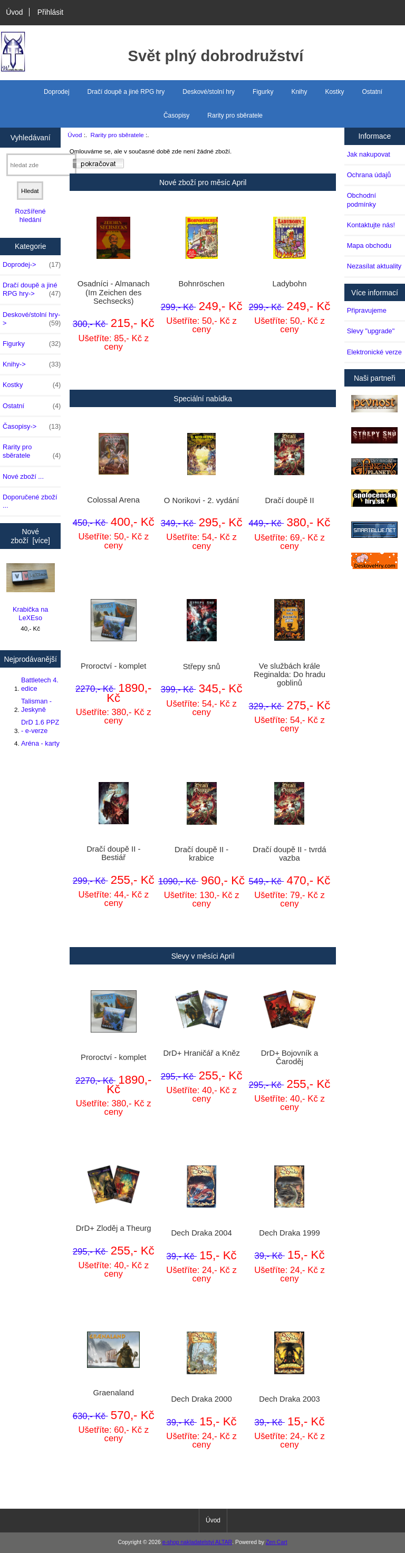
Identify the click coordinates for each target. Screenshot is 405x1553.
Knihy (299, 91)
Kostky (334, 91)
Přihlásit (50, 12)
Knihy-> (32, 364)
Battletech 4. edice (40, 684)
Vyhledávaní (31, 137)
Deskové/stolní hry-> (32, 319)
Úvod (14, 12)
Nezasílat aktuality (374, 266)
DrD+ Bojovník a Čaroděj (289, 1057)
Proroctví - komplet (113, 666)
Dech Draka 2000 (201, 1399)
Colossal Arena (113, 500)
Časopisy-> (32, 426)
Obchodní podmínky (361, 199)
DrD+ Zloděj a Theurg (113, 1228)
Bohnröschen (201, 283)
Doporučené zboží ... (30, 501)
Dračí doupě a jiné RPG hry (126, 91)
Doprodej (57, 91)
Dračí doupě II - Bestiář (113, 853)
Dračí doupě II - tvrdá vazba (289, 853)
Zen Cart (276, 1542)
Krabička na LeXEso (30, 592)
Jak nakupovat (368, 154)
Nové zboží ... (23, 476)
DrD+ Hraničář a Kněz (201, 1053)
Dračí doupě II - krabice (201, 853)
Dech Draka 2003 (289, 1399)
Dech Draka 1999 (289, 1233)
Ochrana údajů (369, 175)
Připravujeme (367, 310)
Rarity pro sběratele (117, 134)
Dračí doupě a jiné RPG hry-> (32, 289)
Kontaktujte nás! (371, 225)
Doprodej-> (32, 265)
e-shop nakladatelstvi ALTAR (197, 1542)
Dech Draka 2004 (201, 1233)
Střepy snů (201, 666)
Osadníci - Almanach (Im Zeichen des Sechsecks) (114, 292)
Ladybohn (289, 283)
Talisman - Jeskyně (36, 705)
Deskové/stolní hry (208, 91)
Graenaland (113, 1392)
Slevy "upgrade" (371, 331)
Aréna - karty (40, 743)
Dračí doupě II (289, 500)
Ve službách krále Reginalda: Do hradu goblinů (289, 674)
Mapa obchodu (369, 245)
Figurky (263, 91)
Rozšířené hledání (30, 215)
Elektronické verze (374, 352)
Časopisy (176, 115)
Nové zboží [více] (30, 535)
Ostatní (372, 91)
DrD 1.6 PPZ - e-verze (40, 726)
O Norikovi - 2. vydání (201, 500)
